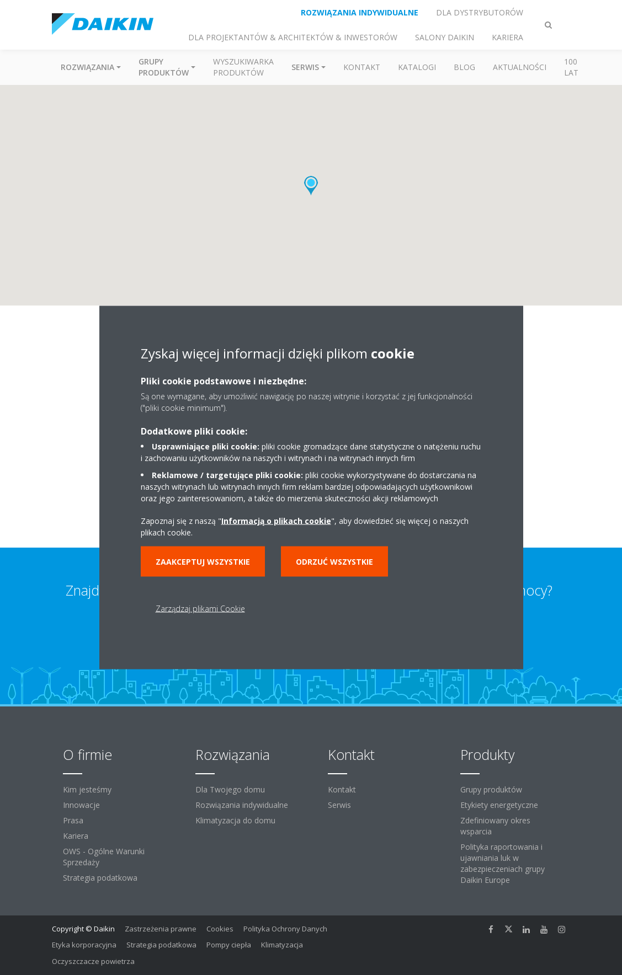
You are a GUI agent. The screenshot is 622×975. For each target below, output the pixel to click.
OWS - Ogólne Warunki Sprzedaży (104, 856)
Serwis (339, 805)
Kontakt (361, 67)
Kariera (75, 836)
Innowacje (81, 805)
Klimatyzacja (282, 945)
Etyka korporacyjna (84, 945)
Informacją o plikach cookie (276, 521)
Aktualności (519, 67)
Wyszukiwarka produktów (243, 67)
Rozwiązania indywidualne (241, 805)
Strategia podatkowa (100, 877)
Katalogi (417, 67)
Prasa (73, 820)
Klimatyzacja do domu (235, 820)
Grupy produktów (491, 789)
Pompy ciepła (228, 945)
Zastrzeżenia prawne (160, 929)
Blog (464, 67)
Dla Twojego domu (230, 789)
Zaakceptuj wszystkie (203, 561)
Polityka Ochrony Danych (285, 929)
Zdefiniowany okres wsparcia (495, 826)
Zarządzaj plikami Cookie (200, 608)
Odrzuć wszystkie (334, 561)
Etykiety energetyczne (499, 805)
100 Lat (571, 67)
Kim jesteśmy (87, 789)
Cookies (219, 929)
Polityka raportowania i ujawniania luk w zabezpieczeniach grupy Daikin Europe (502, 863)
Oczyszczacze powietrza (93, 961)
